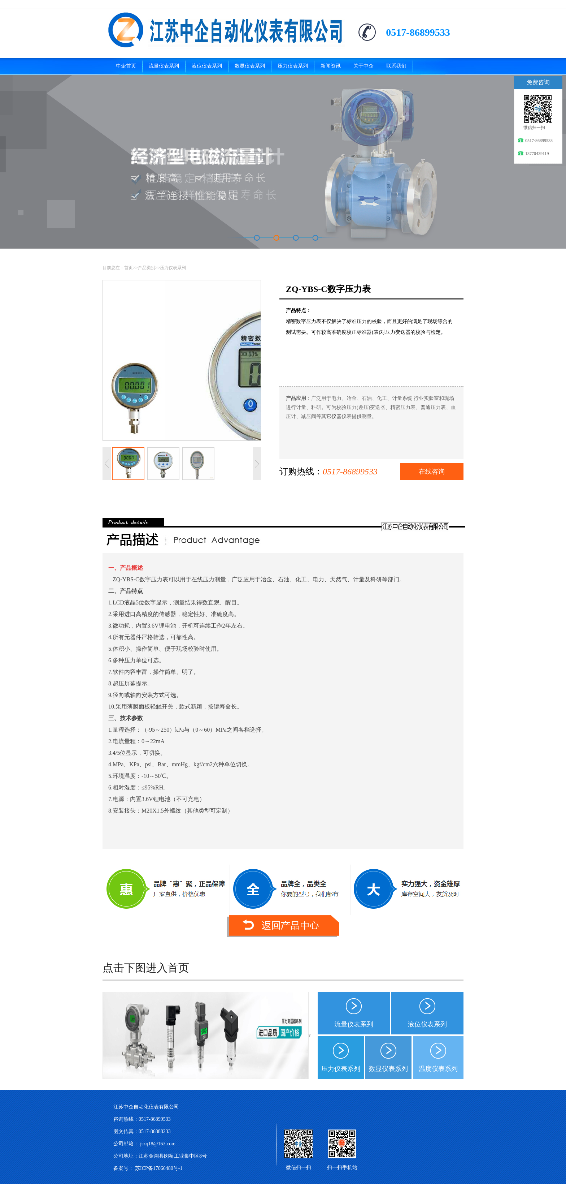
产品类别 (146, 267)
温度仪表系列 (438, 1068)
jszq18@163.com (157, 1143)
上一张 (107, 463)
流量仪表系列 (353, 1024)
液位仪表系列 (427, 1024)
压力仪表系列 (173, 267)
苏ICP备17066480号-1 (158, 1168)
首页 (128, 267)
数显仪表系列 (388, 1068)
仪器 (336, 416)
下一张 (257, 463)
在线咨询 (432, 471)
